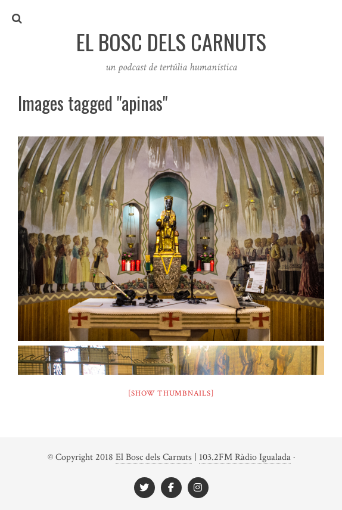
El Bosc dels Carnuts (154, 457)
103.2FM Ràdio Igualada (245, 457)
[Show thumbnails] (171, 393)
